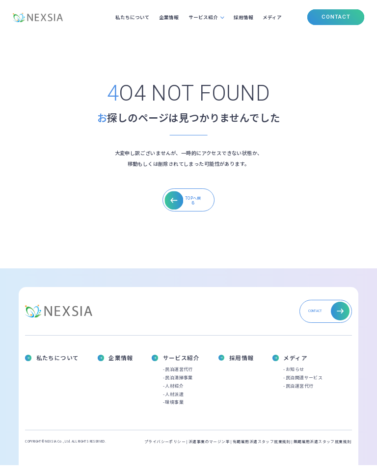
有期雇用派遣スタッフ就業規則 (262, 447)
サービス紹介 (201, 17)
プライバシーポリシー (165, 447)
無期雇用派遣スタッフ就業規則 (322, 447)
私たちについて (129, 17)
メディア (272, 17)
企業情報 (166, 17)
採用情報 (242, 17)
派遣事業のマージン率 (209, 447)
